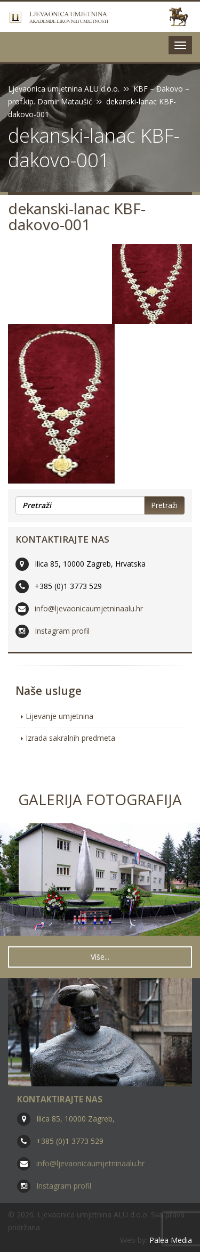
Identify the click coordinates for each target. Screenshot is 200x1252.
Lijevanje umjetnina (59, 716)
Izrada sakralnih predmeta (70, 738)
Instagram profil (62, 631)
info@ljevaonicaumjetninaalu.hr (89, 608)
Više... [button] (100, 957)
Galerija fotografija (100, 799)
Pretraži (164, 505)
